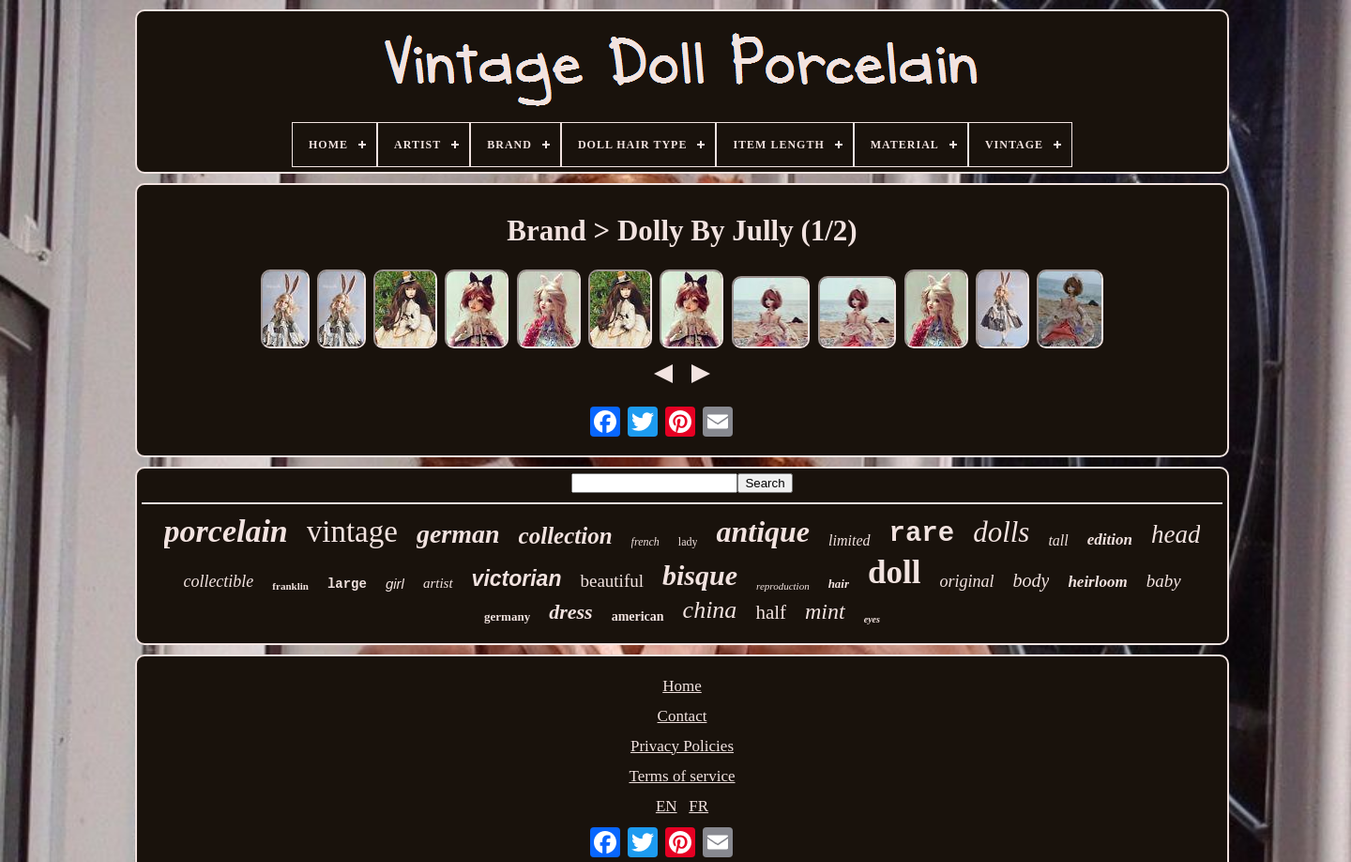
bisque (699, 575)
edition (1109, 539)
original (966, 581)
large (347, 584)
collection (566, 535)
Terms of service (682, 776)
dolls (1001, 532)
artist (438, 583)
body (1030, 580)
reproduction (783, 586)
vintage (352, 531)
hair (838, 584)
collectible (218, 581)
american (638, 616)
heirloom (1097, 582)
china (710, 609)
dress (570, 611)
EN (666, 806)
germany (507, 616)
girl (395, 584)
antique (763, 531)
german (458, 533)
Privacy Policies (682, 746)
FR (698, 806)
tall (1058, 540)
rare (922, 533)
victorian (517, 578)
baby (1163, 581)
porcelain (226, 531)
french (645, 541)
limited (849, 540)
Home (682, 686)
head (1175, 534)
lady (688, 541)
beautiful (612, 581)
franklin (290, 586)
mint (825, 611)
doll (894, 572)
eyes (872, 619)
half (770, 612)
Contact (682, 716)
